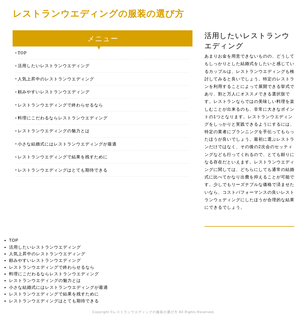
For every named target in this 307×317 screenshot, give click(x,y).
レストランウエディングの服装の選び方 (98, 13)
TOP (22, 52)
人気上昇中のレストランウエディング (56, 79)
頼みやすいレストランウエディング (54, 91)
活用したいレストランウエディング (54, 65)
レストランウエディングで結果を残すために (63, 157)
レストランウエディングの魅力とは (54, 130)
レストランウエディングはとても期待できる (63, 170)
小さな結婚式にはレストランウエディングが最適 (67, 144)
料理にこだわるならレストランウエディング (63, 118)
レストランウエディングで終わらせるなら (60, 105)
